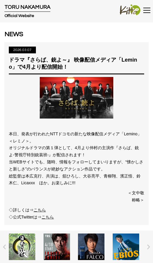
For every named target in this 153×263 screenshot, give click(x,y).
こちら (40, 210)
